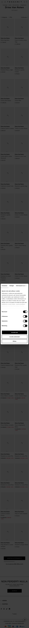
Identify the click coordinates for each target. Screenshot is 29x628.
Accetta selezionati (14, 336)
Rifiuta (14, 341)
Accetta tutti (14, 332)
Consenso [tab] (4, 285)
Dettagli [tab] (11, 285)
